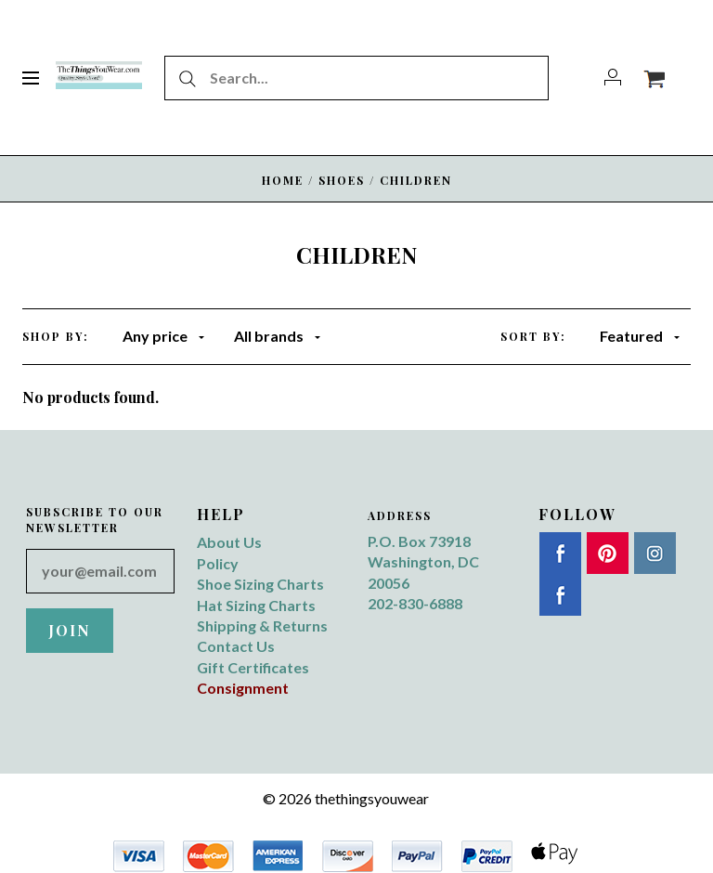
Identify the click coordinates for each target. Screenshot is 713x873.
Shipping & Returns (262, 625)
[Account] (612, 77)
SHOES (341, 180)
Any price (163, 336)
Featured (640, 336)
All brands (277, 336)
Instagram (655, 553)
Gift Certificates (253, 667)
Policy (218, 563)
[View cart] (654, 77)
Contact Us (236, 646)
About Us (229, 542)
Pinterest (608, 553)
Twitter (560, 595)
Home (283, 180)
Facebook (560, 553)
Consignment (243, 688)
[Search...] (356, 78)
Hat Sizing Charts (256, 605)
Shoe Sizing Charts (260, 584)
